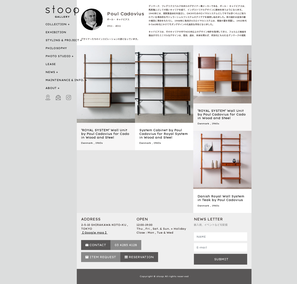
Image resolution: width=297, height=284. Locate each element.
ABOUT (51, 88)
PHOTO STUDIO (58, 56)
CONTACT (98, 245)
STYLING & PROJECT (62, 40)
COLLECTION (56, 24)
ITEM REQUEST (103, 257)
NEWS (50, 72)
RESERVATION (141, 257)
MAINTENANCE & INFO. (65, 80)
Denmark (87, 143)
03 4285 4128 (126, 245)
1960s (99, 143)
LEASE (51, 64)
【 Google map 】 (94, 232)
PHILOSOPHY (56, 48)
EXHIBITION (56, 32)
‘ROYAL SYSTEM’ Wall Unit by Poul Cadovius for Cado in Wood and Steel (105, 133)
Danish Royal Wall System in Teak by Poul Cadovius (221, 198)
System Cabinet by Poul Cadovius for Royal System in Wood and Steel (163, 133)
